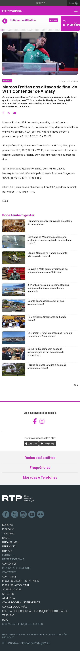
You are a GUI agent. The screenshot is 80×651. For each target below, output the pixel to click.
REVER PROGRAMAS (13, 559)
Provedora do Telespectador (20, 581)
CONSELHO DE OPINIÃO (14, 606)
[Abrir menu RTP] (40, 3)
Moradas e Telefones (40, 477)
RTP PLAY (7, 550)
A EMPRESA (8, 598)
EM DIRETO (8, 555)
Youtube (32, 514)
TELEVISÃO (8, 533)
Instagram (23, 514)
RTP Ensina (8, 546)
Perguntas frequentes (16, 568)
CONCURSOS (9, 563)
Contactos (9, 572)
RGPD (5, 619)
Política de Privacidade (13, 634)
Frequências (40, 467)
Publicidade (8, 637)
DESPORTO (8, 529)
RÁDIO (5, 538)
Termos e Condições (57, 634)
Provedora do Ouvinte (16, 585)
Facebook (6, 514)
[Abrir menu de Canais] (70, 23)
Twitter (14, 514)
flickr (40, 514)
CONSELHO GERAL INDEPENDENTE (21, 602)
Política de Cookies (36, 634)
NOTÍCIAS (7, 525)
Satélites (8, 593)
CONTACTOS (9, 576)
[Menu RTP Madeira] (77, 11)
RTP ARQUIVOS (10, 542)
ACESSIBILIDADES (11, 589)
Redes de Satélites (40, 457)
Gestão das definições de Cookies (22, 624)
